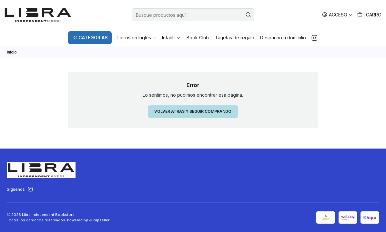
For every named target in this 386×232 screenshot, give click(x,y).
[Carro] (369, 14)
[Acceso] (338, 14)
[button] (89, 37)
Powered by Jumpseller (88, 220)
